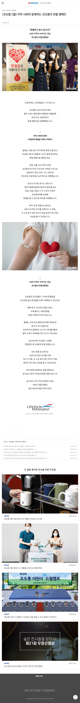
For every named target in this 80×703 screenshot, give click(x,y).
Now (8, 10)
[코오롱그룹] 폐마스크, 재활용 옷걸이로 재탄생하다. (18, 449)
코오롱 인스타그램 (39, 682)
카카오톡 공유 (67, 22)
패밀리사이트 (39, 676)
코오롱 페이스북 (34, 682)
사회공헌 (13, 10)
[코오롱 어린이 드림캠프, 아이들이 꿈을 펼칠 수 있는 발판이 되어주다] (24, 452)
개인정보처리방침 (48, 690)
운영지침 (37, 690)
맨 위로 (75, 697)
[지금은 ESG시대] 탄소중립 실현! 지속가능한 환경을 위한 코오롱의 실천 (24, 458)
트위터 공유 (71, 22)
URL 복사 (75, 22)
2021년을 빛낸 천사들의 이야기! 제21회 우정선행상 (18, 455)
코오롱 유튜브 (29, 682)
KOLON (27, 696)
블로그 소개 (28, 690)
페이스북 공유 (62, 22)
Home (4, 10)
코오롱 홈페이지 (24, 682)
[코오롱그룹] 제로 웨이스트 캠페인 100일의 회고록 (18, 446)
